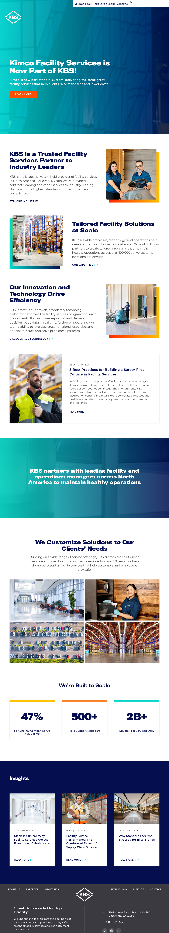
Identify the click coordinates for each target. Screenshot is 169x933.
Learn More (23, 94)
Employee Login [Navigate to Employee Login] (32, 4)
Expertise (32, 903)
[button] (59, 4)
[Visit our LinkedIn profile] (161, 114)
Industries (52, 903)
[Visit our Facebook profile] (161, 120)
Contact (155, 903)
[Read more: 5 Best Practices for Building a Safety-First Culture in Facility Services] (79, 412)
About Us (14, 903)
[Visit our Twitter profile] (161, 127)
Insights (138, 903)
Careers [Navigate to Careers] (50, 4)
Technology (119, 903)
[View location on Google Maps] (126, 926)
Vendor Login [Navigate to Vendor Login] (11, 4)
